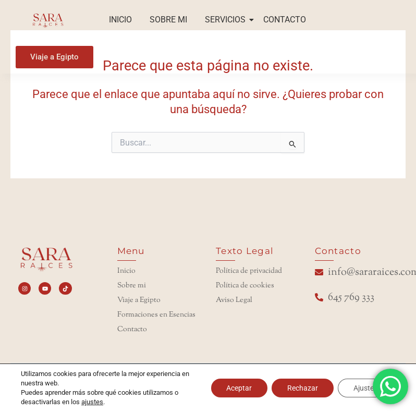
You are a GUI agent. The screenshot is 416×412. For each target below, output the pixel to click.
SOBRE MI (168, 20)
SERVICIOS (227, 20)
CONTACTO (284, 20)
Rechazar (302, 388)
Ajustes (365, 388)
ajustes (92, 402)
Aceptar (239, 388)
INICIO (120, 20)
